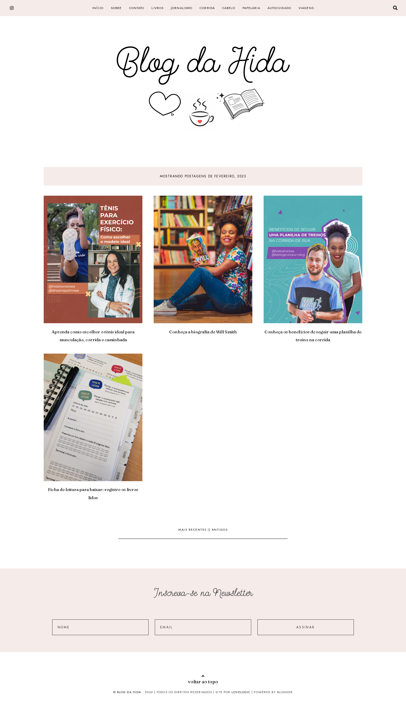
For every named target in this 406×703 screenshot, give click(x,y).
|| (210, 529)
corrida (207, 8)
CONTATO (136, 8)
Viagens (306, 8)
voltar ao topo (203, 679)
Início (97, 8)
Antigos (220, 529)
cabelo (228, 8)
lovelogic (241, 692)
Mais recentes (193, 529)
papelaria (251, 8)
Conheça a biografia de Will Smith (203, 331)
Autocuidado (279, 8)
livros (157, 8)
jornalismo (181, 8)
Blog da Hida (129, 692)
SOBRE (116, 8)
